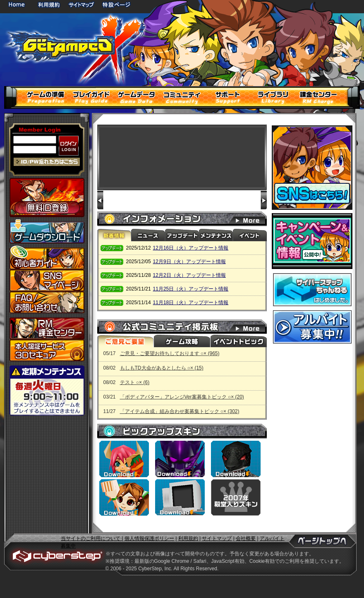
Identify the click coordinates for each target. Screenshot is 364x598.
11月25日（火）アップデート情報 (191, 289)
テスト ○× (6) (135, 382)
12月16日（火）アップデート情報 (191, 248)
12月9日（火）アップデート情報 (189, 261)
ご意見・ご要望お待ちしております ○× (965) (170, 353)
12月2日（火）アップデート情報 (189, 275)
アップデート (182, 235)
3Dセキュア (47, 350)
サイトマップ (81, 4)
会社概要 (246, 538)
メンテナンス (216, 235)
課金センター (47, 328)
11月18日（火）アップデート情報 (191, 302)
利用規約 (49, 4)
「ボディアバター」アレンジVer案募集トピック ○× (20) (182, 397)
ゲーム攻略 (181, 341)
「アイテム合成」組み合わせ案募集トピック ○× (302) (179, 411)
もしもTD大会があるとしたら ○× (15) (162, 368)
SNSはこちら (312, 167)
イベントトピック (238, 341)
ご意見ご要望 (125, 341)
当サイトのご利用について (91, 538)
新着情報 (114, 235)
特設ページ (116, 4)
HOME (18, 4)
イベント (250, 235)
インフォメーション (252, 218)
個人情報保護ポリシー (149, 538)
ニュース (148, 235)
